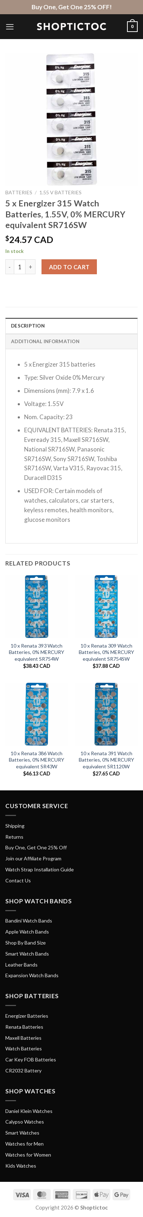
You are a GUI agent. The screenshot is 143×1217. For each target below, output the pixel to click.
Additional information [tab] (45, 341)
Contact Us (18, 880)
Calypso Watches (24, 1122)
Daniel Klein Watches (29, 1111)
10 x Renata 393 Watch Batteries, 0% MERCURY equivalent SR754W (36, 652)
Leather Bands (21, 965)
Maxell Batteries (23, 1038)
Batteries (18, 192)
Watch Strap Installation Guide (39, 869)
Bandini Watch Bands (28, 921)
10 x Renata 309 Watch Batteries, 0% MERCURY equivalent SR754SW (106, 652)
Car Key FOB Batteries (30, 1059)
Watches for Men (24, 1144)
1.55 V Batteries (60, 192)
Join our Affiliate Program (33, 858)
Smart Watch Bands (27, 954)
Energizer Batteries (26, 1016)
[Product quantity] (20, 266)
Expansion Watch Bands (32, 975)
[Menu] (10, 27)
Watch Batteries (23, 1048)
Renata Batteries (24, 1027)
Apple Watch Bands (27, 932)
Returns (14, 837)
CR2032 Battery (23, 1070)
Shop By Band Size (25, 943)
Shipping (14, 826)
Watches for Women (28, 1155)
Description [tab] (28, 326)
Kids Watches (20, 1166)
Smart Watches (22, 1133)
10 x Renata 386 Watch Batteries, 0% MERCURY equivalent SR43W (36, 759)
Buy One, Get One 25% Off (36, 847)
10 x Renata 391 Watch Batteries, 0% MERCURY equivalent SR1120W (106, 759)
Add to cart (69, 267)
